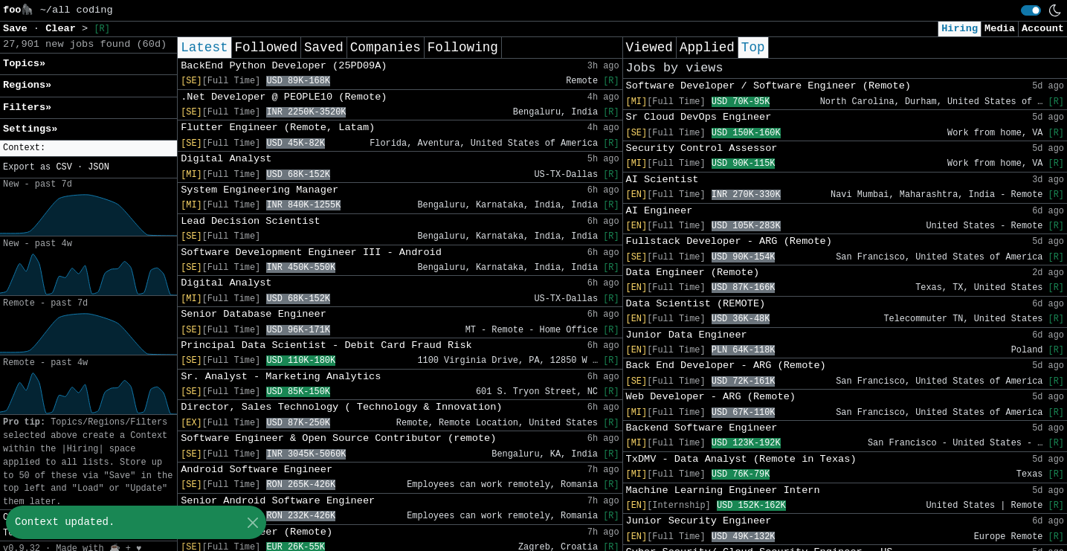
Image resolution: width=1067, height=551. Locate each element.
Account (1043, 28)
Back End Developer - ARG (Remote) (726, 365)
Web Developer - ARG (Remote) (711, 396)
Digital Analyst (226, 158)
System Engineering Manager (259, 190)
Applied (707, 47)
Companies (385, 47)
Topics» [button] (24, 63)
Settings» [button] (30, 129)
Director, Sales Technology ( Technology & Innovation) (341, 407)
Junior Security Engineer (699, 520)
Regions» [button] (27, 85)
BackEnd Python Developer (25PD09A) (284, 65)
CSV (63, 167)
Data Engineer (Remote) (692, 272)
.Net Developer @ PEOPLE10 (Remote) (284, 97)
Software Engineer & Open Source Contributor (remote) (338, 438)
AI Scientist (662, 179)
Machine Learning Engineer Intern (723, 490)
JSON (98, 167)
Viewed (649, 47)
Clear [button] (63, 28)
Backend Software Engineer (702, 428)
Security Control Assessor (702, 148)
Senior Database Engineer (253, 314)
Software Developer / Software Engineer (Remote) (768, 85)
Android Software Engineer (256, 469)
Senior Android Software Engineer (278, 500)
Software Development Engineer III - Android (311, 252)
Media (999, 28)
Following (463, 47)
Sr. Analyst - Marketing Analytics (281, 376)
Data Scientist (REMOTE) (696, 303)
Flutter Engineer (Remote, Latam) (278, 127)
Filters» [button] (27, 107)
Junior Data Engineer (686, 335)
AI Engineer (659, 210)
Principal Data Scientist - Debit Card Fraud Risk (326, 345)
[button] (88, 148)
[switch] (1031, 10)
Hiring (959, 28)
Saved (324, 47)
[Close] (252, 522)
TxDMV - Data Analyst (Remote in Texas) (741, 459)
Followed (266, 47)
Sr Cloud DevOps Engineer (699, 117)
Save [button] (18, 28)
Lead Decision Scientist (250, 221)
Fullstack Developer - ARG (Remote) (729, 241)
